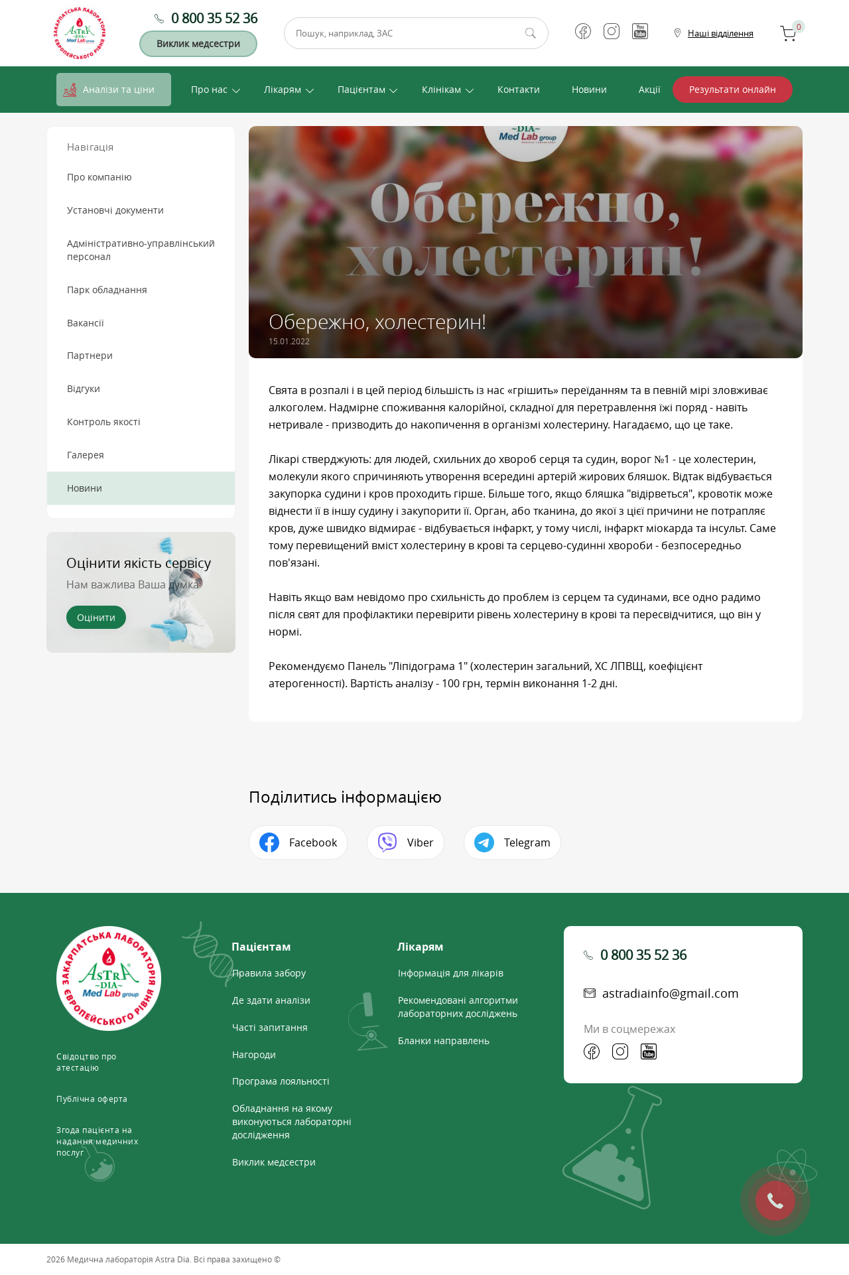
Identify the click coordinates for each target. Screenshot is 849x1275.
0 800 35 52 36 (214, 18)
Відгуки (83, 388)
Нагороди (254, 1054)
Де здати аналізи (271, 1000)
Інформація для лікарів (450, 973)
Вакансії (85, 322)
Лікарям (282, 89)
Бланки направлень (444, 1040)
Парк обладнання (107, 289)
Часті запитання (270, 1027)
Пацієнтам (361, 89)
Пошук (531, 33)
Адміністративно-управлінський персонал (141, 250)
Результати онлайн (732, 89)
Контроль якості (104, 421)
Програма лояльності (281, 1081)
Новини (589, 89)
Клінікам (441, 89)
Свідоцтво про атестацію (86, 1062)
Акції (650, 89)
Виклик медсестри (198, 43)
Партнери (90, 355)
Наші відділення (720, 33)
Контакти (518, 89)
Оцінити (96, 617)
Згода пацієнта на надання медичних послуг (97, 1141)
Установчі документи (115, 210)
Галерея (85, 454)
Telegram (527, 842)
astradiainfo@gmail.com (670, 993)
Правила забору (269, 973)
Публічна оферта (92, 1098)
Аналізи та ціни (119, 89)
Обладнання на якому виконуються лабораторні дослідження (292, 1121)
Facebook (313, 842)
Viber (420, 842)
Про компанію (99, 176)
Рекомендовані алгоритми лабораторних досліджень (458, 1007)
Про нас (209, 89)
